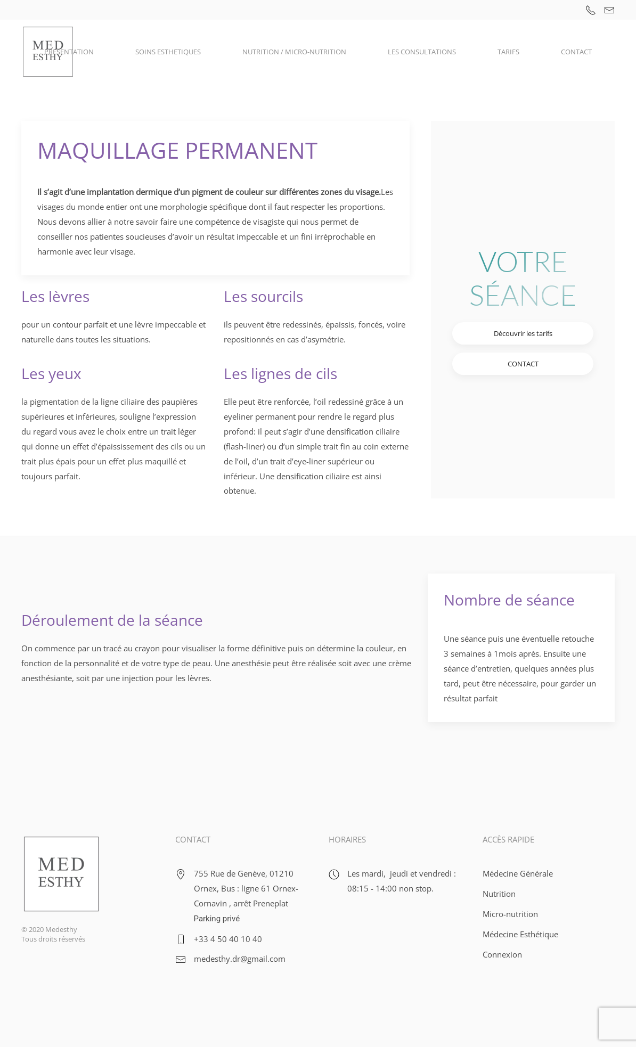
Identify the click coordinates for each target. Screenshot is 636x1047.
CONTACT (576, 51)
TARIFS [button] (508, 51)
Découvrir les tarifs (523, 333)
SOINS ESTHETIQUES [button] (168, 51)
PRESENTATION (69, 51)
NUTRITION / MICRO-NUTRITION (294, 51)
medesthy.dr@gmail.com (240, 958)
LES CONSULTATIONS (422, 51)
